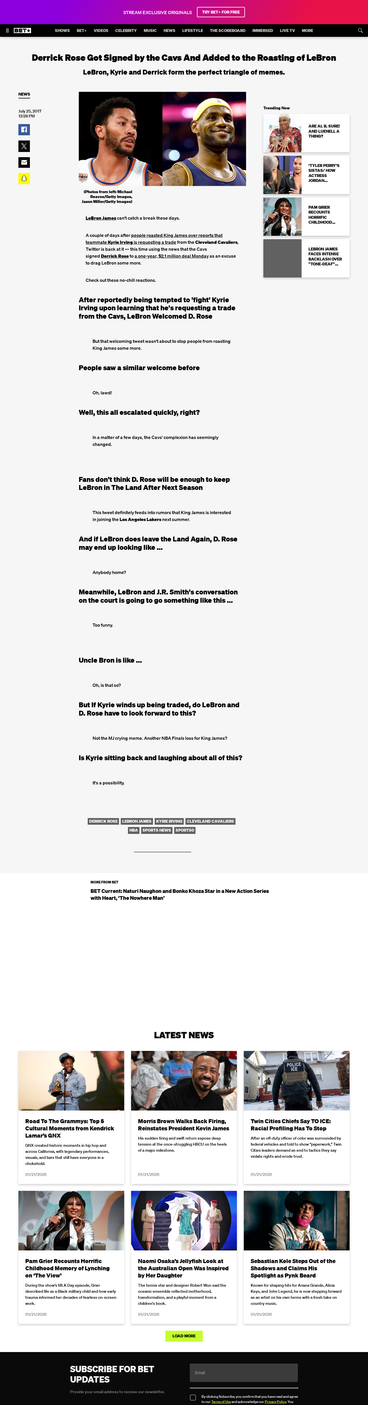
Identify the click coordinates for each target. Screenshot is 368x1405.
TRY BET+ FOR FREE (221, 12)
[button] (24, 130)
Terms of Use (221, 1401)
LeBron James (101, 218)
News (24, 94)
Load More (183, 1336)
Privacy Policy (275, 1401)
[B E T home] (22, 33)
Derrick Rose (115, 256)
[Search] (360, 30)
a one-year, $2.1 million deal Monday (172, 256)
